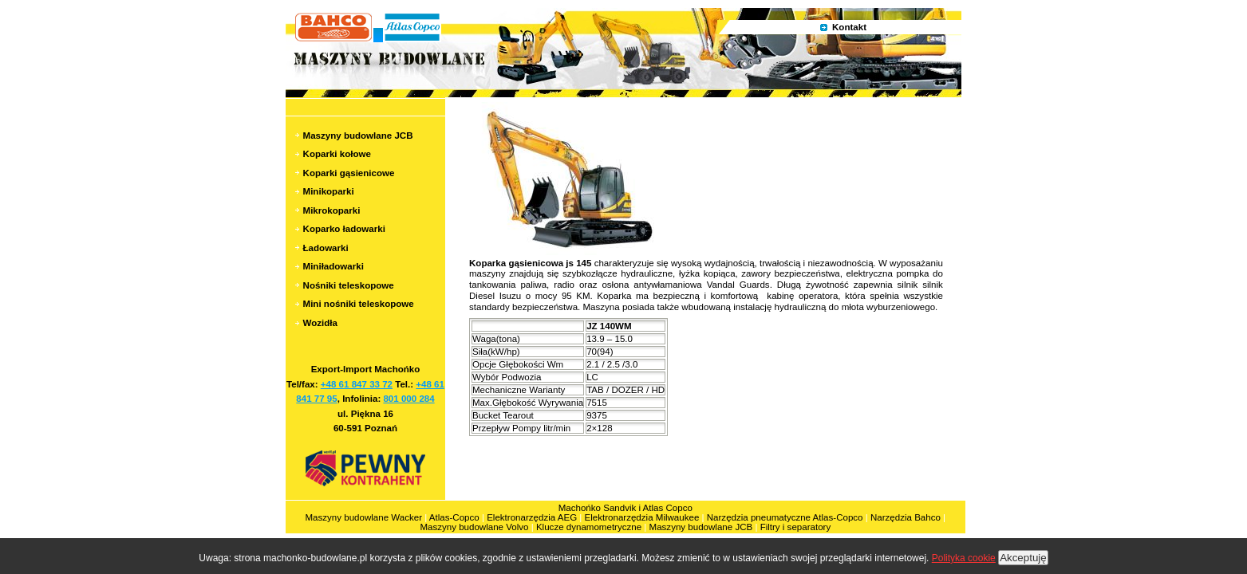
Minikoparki (328, 191)
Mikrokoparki (332, 210)
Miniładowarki (333, 266)
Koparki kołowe (337, 154)
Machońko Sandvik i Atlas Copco (625, 508)
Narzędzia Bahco (905, 517)
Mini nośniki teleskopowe (358, 304)
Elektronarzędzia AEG (532, 517)
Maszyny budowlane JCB (358, 135)
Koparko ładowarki (344, 229)
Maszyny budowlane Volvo (474, 527)
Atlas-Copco (454, 517)
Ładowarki (326, 248)
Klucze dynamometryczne (588, 527)
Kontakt (849, 27)
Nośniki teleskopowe (348, 285)
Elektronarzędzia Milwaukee (643, 517)
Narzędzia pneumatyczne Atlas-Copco (785, 517)
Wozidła (320, 323)
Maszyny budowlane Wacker (364, 517)
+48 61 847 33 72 (357, 384)
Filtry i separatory (795, 527)
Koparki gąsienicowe (349, 173)
